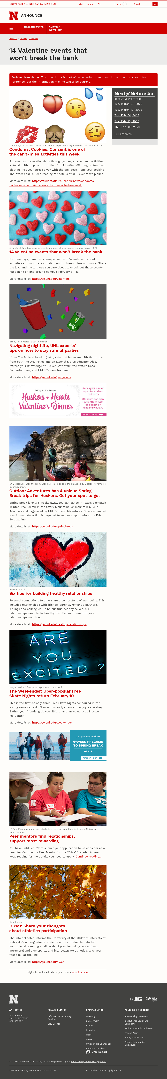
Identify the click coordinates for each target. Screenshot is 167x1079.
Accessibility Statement (137, 1016)
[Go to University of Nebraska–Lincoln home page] (13, 15)
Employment (92, 1021)
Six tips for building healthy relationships (50, 593)
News (89, 1039)
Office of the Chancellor (98, 1044)
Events (89, 1025)
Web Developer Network (84, 1061)
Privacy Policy (131, 1033)
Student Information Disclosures (135, 1043)
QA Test (102, 1061)
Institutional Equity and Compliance (136, 1022)
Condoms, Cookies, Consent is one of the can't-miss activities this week (47, 151)
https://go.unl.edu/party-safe (51, 377)
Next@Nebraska (34, 26)
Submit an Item (80, 972)
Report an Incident (96, 1050)
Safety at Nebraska (134, 1037)
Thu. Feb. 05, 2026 (127, 127)
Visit (81, 4)
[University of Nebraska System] (152, 999)
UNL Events (54, 1024)
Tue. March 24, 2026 (128, 103)
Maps (88, 1035)
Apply (90, 4)
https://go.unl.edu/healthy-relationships (59, 624)
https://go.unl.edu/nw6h (48, 961)
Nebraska (13, 39)
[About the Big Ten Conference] (136, 999)
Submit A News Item (55, 28)
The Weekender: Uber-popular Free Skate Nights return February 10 (45, 693)
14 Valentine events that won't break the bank (55, 251)
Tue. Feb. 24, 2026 (126, 115)
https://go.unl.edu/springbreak (52, 526)
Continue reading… (89, 856)
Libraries (90, 1030)
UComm (23, 39)
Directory (90, 1016)
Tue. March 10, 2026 (128, 109)
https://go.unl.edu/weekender (52, 722)
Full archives (123, 134)
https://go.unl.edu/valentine (51, 278)
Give (100, 4)
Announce (32, 15)
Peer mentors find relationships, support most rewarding (42, 838)
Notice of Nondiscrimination (139, 1028)
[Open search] (145, 4)
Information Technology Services (60, 1017)
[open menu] (15, 28)
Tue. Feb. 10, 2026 (126, 121)
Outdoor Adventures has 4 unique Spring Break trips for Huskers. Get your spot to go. (54, 493)
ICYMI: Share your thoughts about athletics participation (38, 928)
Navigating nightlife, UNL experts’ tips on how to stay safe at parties (44, 348)
